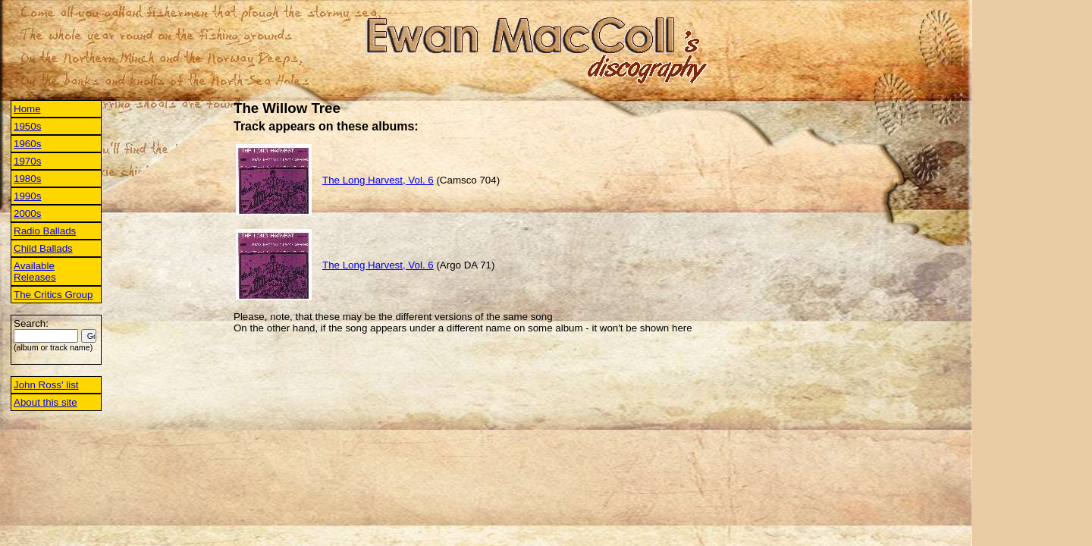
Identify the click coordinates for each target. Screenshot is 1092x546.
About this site (45, 402)
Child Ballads (43, 248)
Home (27, 109)
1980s (27, 178)
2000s (27, 213)
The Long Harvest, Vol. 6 (378, 180)
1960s (27, 143)
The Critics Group (53, 294)
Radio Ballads (45, 231)
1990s (27, 196)
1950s (27, 126)
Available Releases (35, 271)
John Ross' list (46, 385)
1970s (27, 161)
